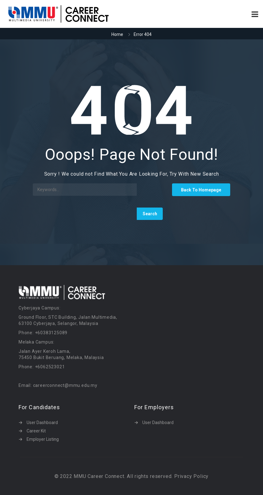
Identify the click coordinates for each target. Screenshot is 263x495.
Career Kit (36, 430)
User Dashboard (42, 422)
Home (117, 34)
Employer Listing (43, 439)
